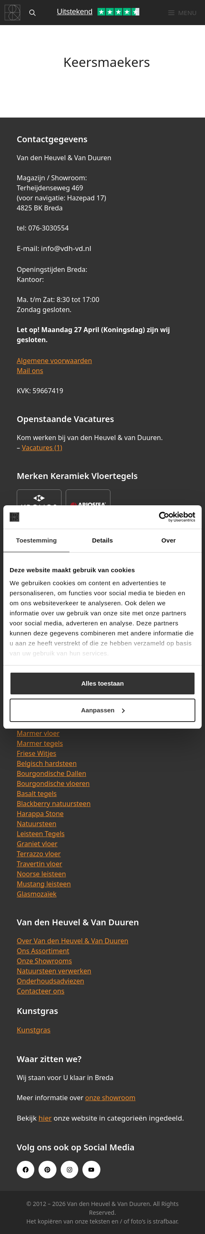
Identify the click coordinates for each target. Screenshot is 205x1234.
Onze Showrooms (44, 960)
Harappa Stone (40, 813)
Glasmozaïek (36, 894)
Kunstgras (34, 1029)
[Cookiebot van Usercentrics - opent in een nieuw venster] (158, 517)
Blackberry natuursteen (54, 803)
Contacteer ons (40, 991)
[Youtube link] (91, 1169)
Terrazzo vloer (39, 853)
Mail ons (30, 370)
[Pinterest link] (47, 1169)
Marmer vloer (38, 733)
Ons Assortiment (43, 950)
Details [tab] (102, 540)
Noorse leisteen (41, 873)
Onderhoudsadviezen (50, 981)
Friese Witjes (36, 753)
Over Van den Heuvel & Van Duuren (72, 940)
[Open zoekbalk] (32, 12)
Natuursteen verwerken (54, 970)
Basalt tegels (37, 793)
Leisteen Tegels (41, 833)
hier (45, 1118)
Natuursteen (36, 823)
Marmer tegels (40, 743)
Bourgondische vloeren (53, 783)
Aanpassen (103, 710)
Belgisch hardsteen (47, 763)
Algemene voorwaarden (54, 360)
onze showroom (110, 1097)
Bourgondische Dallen (51, 773)
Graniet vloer (37, 843)
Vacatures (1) (42, 447)
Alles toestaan (102, 683)
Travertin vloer (39, 863)
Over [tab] (168, 540)
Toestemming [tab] (36, 540)
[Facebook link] (25, 1169)
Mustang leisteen (44, 883)
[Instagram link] (69, 1169)
